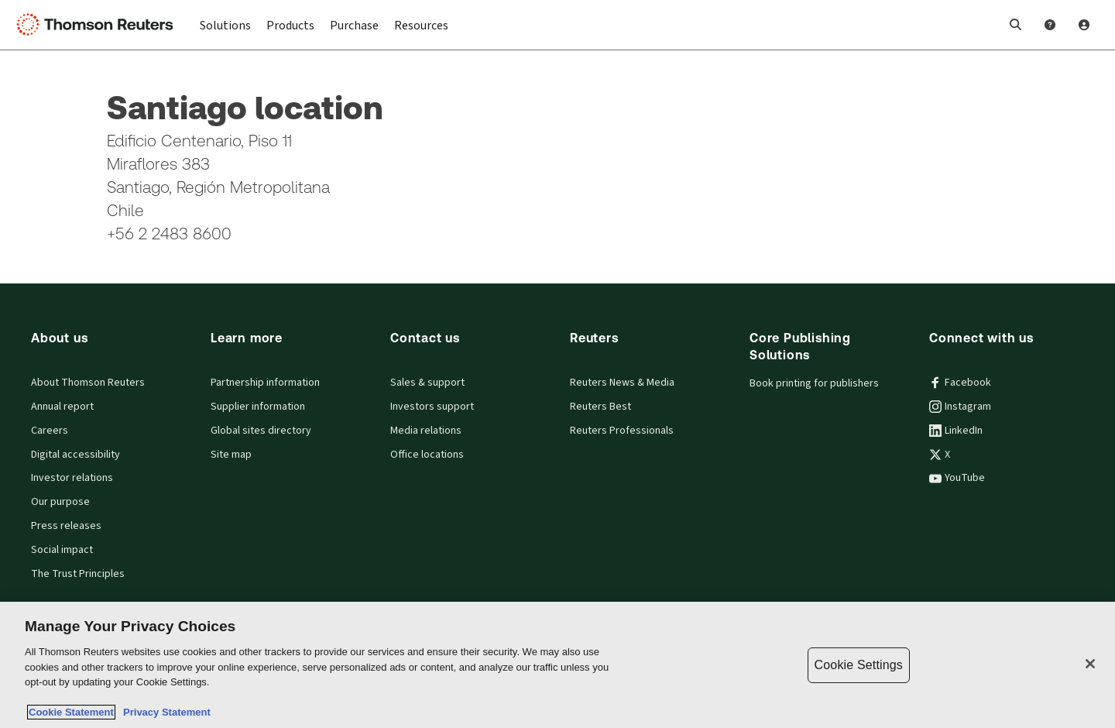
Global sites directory (261, 431)
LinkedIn (956, 431)
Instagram (960, 407)
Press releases (66, 526)
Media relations (425, 431)
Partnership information (265, 383)
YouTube (957, 478)
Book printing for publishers (814, 383)
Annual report (62, 407)
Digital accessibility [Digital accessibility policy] (75, 455)
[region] (557, 665)
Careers (49, 431)
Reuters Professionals (622, 431)
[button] (1015, 24)
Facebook (960, 383)
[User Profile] (1084, 24)
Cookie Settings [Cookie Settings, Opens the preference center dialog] (859, 664)
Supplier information (258, 407)
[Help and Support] (1049, 24)
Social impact (62, 550)
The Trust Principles (78, 574)
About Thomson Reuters (88, 383)
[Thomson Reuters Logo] (99, 25)
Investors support (432, 407)
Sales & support (427, 383)
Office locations (427, 455)
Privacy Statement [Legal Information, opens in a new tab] (164, 712)
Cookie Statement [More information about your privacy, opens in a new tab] (71, 712)
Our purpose (60, 502)
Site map (231, 455)
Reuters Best (600, 407)
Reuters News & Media (622, 383)
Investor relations (72, 478)
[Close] (1090, 664)
